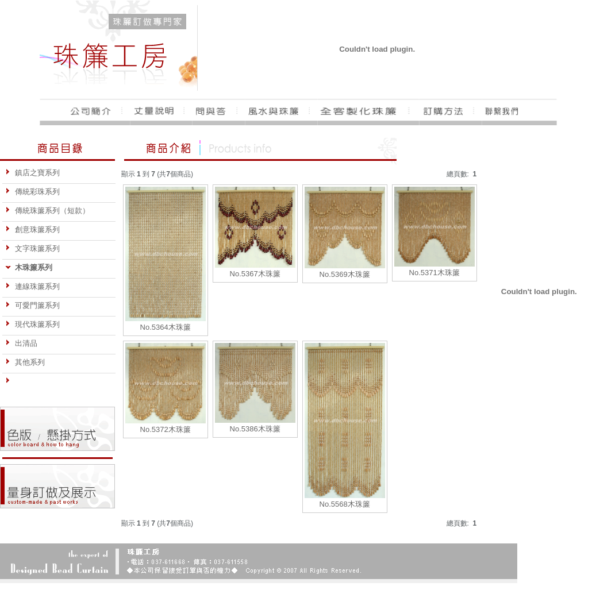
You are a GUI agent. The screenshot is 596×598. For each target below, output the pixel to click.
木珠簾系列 (28, 267)
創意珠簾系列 (32, 229)
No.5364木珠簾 (165, 327)
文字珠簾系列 (32, 248)
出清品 (21, 343)
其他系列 (25, 362)
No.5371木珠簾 (434, 272)
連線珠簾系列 (32, 286)
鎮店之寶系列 (32, 172)
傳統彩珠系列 (32, 191)
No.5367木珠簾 (255, 273)
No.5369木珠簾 (345, 274)
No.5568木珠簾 (345, 504)
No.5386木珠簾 (255, 429)
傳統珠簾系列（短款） (47, 210)
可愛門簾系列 (32, 305)
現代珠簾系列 (32, 324)
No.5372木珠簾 (165, 429)
